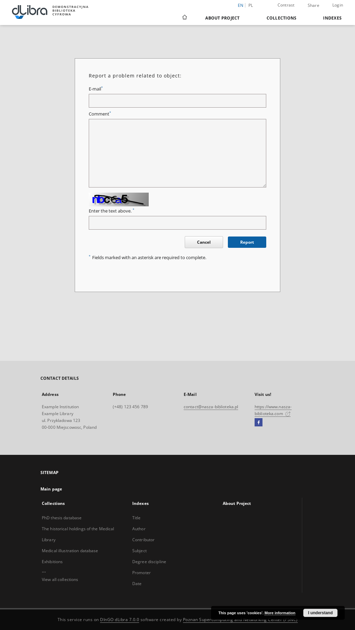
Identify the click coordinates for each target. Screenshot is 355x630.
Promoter (141, 573)
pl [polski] (250, 5)
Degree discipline (149, 562)
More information (280, 613)
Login (337, 5)
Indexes (332, 18)
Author (139, 529)
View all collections (60, 579)
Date (137, 583)
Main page (51, 489)
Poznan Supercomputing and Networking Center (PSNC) (240, 619)
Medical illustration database (70, 551)
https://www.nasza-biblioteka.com (273, 410)
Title (136, 518)
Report (247, 242)
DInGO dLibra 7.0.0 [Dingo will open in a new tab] (119, 619)
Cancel (204, 242)
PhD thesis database (62, 518)
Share (313, 5)
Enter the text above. (111, 211)
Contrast (286, 5)
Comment (100, 114)
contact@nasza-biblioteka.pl (211, 407)
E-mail (96, 89)
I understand (320, 612)
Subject (139, 551)
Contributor (143, 540)
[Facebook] (258, 423)
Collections (282, 18)
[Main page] (184, 17)
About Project (222, 18)
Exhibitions (52, 562)
